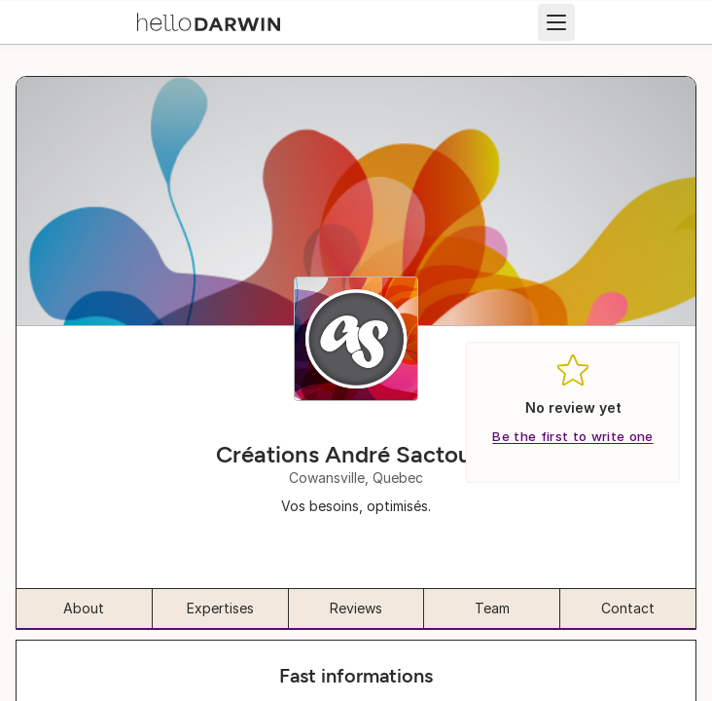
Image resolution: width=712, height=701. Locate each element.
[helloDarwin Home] (208, 20)
